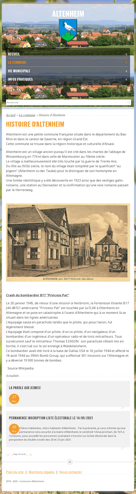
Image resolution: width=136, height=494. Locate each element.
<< (8, 454)
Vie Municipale (68, 70)
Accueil (68, 53)
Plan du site (15, 472)
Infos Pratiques (68, 79)
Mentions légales (42, 472)
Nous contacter (70, 472)
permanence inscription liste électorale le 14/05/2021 (51, 418)
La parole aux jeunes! (25, 387)
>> (30, 454)
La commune (68, 62)
